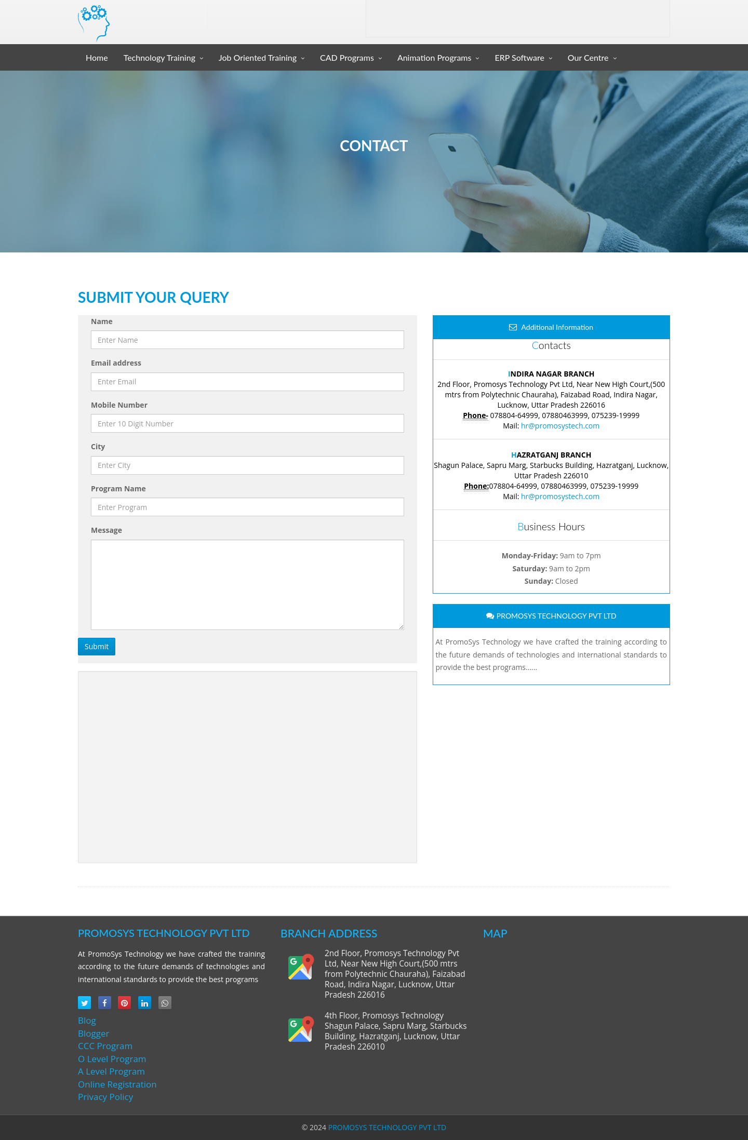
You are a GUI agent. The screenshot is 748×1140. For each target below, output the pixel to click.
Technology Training (159, 57)
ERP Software (519, 57)
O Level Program (112, 1059)
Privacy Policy (105, 1097)
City (98, 446)
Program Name (118, 488)
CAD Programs (347, 57)
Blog (87, 1020)
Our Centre (588, 57)
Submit (97, 646)
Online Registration (117, 1084)
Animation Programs (434, 57)
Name (102, 321)
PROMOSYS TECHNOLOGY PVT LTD (387, 1127)
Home (97, 57)
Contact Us (641, 19)
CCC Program (105, 1046)
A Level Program (111, 1071)
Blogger (93, 1033)
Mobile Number (119, 405)
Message (106, 530)
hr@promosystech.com (560, 426)
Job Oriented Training (258, 57)
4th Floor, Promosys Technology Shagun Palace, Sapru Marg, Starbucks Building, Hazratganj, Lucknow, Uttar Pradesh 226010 (395, 1031)
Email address (116, 363)
